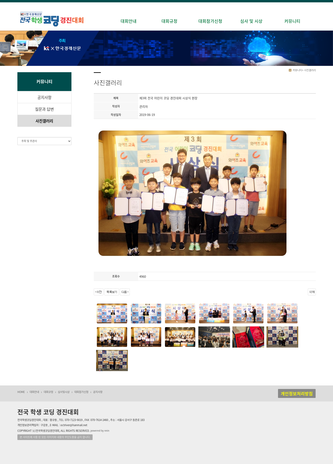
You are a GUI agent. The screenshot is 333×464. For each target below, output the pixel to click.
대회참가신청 (210, 21)
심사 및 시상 (251, 21)
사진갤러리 (44, 121)
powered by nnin (99, 430)
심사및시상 (64, 392)
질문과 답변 (44, 109)
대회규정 (169, 21)
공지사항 (44, 97)
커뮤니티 (292, 21)
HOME (21, 392)
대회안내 (129, 21)
